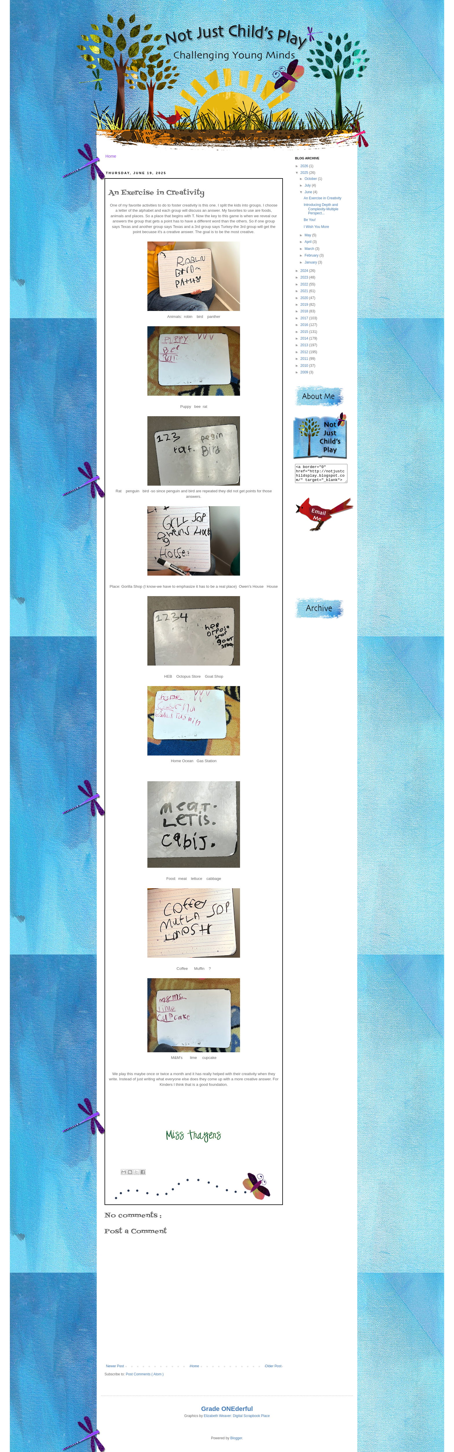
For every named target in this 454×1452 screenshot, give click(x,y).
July (308, 185)
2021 (305, 291)
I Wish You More (316, 227)
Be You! (310, 220)
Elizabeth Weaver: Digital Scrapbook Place (237, 1416)
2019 (305, 305)
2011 (305, 359)
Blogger (236, 1438)
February (312, 255)
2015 (305, 332)
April (308, 242)
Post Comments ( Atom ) (145, 1374)
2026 (305, 166)
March (310, 249)
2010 (305, 366)
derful (244, 1408)
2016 (305, 325)
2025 (305, 173)
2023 (305, 277)
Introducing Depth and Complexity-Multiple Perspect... (321, 209)
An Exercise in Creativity (322, 198)
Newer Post (115, 1366)
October (311, 179)
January (311, 262)
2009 (305, 372)
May (308, 235)
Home (110, 156)
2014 (305, 338)
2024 (305, 271)
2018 (305, 311)
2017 (305, 318)
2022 (305, 284)
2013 (305, 345)
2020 (305, 298)
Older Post (273, 1366)
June (309, 192)
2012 (305, 352)
